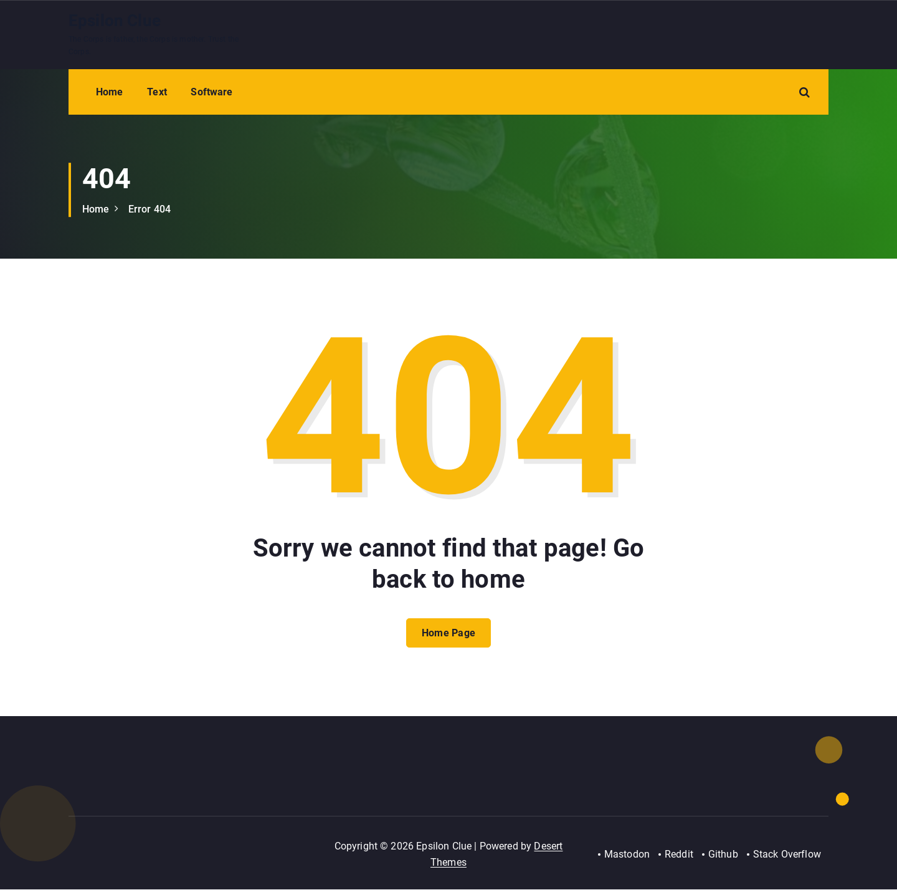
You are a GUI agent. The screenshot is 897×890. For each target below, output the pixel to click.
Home (109, 92)
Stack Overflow (787, 855)
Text (157, 92)
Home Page (449, 633)
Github (723, 855)
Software (211, 92)
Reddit (678, 855)
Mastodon (626, 855)
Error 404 (149, 209)
